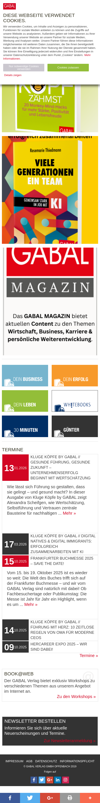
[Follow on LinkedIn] (57, 780)
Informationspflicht (77, 761)
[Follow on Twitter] (42, 780)
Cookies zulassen (68, 67)
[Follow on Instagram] (65, 780)
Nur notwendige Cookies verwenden (24, 68)
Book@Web (19, 673)
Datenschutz (46, 761)
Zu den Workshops (74, 696)
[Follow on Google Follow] (49, 780)
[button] (10, 798)
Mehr (68, 513)
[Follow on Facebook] (34, 780)
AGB (29, 761)
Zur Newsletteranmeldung (68, 740)
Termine (87, 655)
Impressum (14, 761)
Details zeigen (13, 75)
